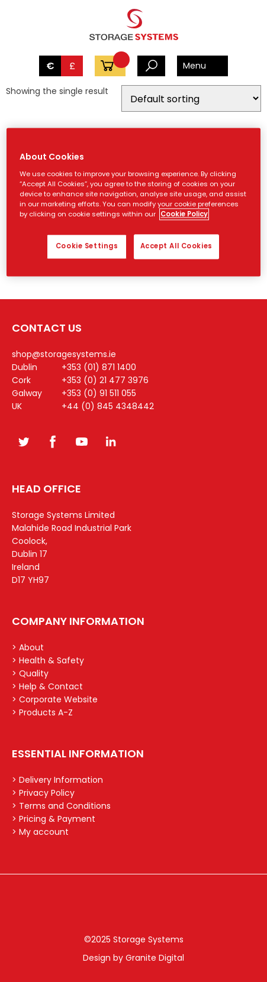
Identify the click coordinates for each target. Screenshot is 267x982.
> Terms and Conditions (61, 806)
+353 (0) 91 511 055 (99, 393)
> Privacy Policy (43, 793)
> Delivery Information (57, 780)
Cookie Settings (87, 246)
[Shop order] (191, 98)
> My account (40, 832)
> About (28, 647)
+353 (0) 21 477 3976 (105, 380)
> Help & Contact (47, 686)
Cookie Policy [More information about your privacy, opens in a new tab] (184, 214)
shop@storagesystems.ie (64, 354)
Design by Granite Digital (133, 958)
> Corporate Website (55, 699)
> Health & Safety (48, 660)
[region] (133, 202)
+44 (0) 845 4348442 (108, 406)
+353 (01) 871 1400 (99, 367)
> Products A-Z (42, 712)
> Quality (30, 673)
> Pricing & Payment (53, 819)
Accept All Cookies (176, 246)
